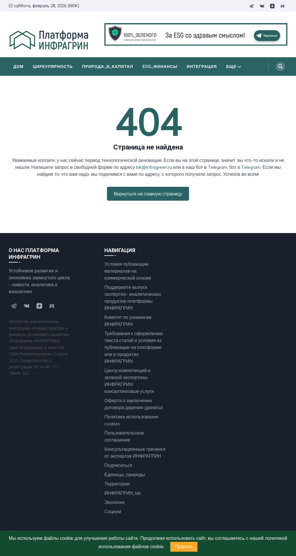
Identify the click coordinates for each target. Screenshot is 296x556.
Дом (18, 66)
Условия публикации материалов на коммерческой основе (127, 271)
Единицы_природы (124, 474)
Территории (117, 484)
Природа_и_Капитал (107, 66)
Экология (114, 502)
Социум (112, 511)
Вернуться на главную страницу (148, 194)
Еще (233, 66)
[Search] (280, 66)
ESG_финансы (160, 66)
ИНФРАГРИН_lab (122, 493)
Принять (184, 546)
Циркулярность (53, 66)
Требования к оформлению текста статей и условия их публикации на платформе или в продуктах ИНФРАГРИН (133, 347)
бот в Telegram (245, 167)
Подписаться (118, 465)
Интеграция (202, 66)
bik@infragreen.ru (154, 167)
